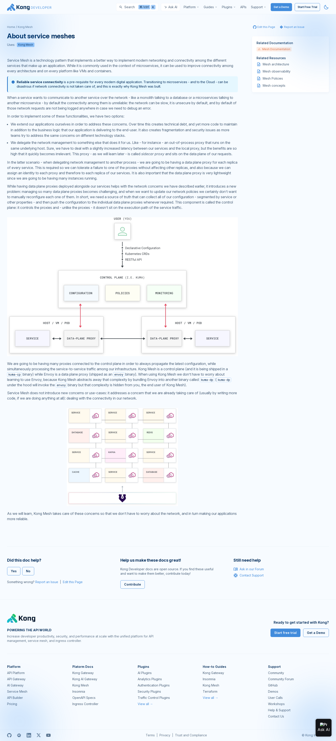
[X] (38, 735)
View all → (145, 704)
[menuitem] (191, 7)
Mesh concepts (274, 85)
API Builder (15, 698)
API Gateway (16, 679)
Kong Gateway (83, 673)
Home (11, 27)
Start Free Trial (307, 7)
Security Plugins (149, 691)
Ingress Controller (85, 704)
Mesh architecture (276, 64)
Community (276, 673)
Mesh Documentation (274, 49)
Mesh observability (276, 71)
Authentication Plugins (154, 685)
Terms (150, 735)
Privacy (164, 735)
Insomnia (78, 691)
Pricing (12, 704)
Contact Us (276, 716)
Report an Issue (46, 582)
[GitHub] (9, 735)
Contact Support (248, 575)
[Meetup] (19, 735)
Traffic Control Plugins (154, 698)
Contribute (132, 584)
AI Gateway (15, 685)
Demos (273, 691)
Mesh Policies (273, 78)
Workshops (276, 704)
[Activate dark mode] (326, 7)
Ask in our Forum (248, 569)
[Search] (137, 7)
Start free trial (285, 633)
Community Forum (281, 679)
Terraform (210, 691)
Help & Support (279, 710)
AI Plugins (145, 673)
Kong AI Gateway (84, 679)
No (28, 571)
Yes (14, 571)
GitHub (273, 685)
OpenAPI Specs (83, 698)
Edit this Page (73, 582)
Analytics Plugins (150, 679)
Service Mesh (17, 691)
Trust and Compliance (191, 735)
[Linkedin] (29, 735)
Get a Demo (281, 7)
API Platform (16, 673)
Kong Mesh (25, 27)
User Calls (275, 698)
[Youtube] (48, 735)
